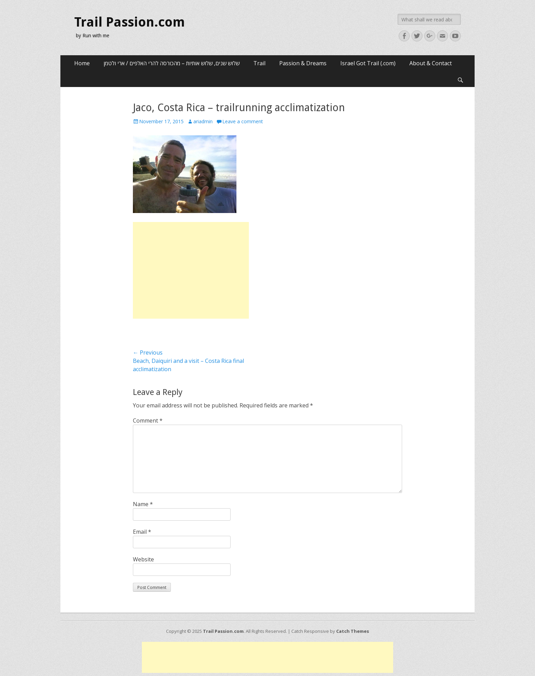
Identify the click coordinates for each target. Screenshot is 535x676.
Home (82, 63)
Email (142, 531)
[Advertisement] (191, 270)
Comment (148, 420)
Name (143, 504)
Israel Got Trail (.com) (368, 63)
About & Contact (430, 63)
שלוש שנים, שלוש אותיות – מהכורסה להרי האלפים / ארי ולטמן (172, 63)
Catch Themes (352, 631)
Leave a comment (242, 121)
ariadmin (203, 121)
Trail (259, 63)
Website (143, 559)
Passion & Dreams (303, 63)
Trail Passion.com (129, 22)
